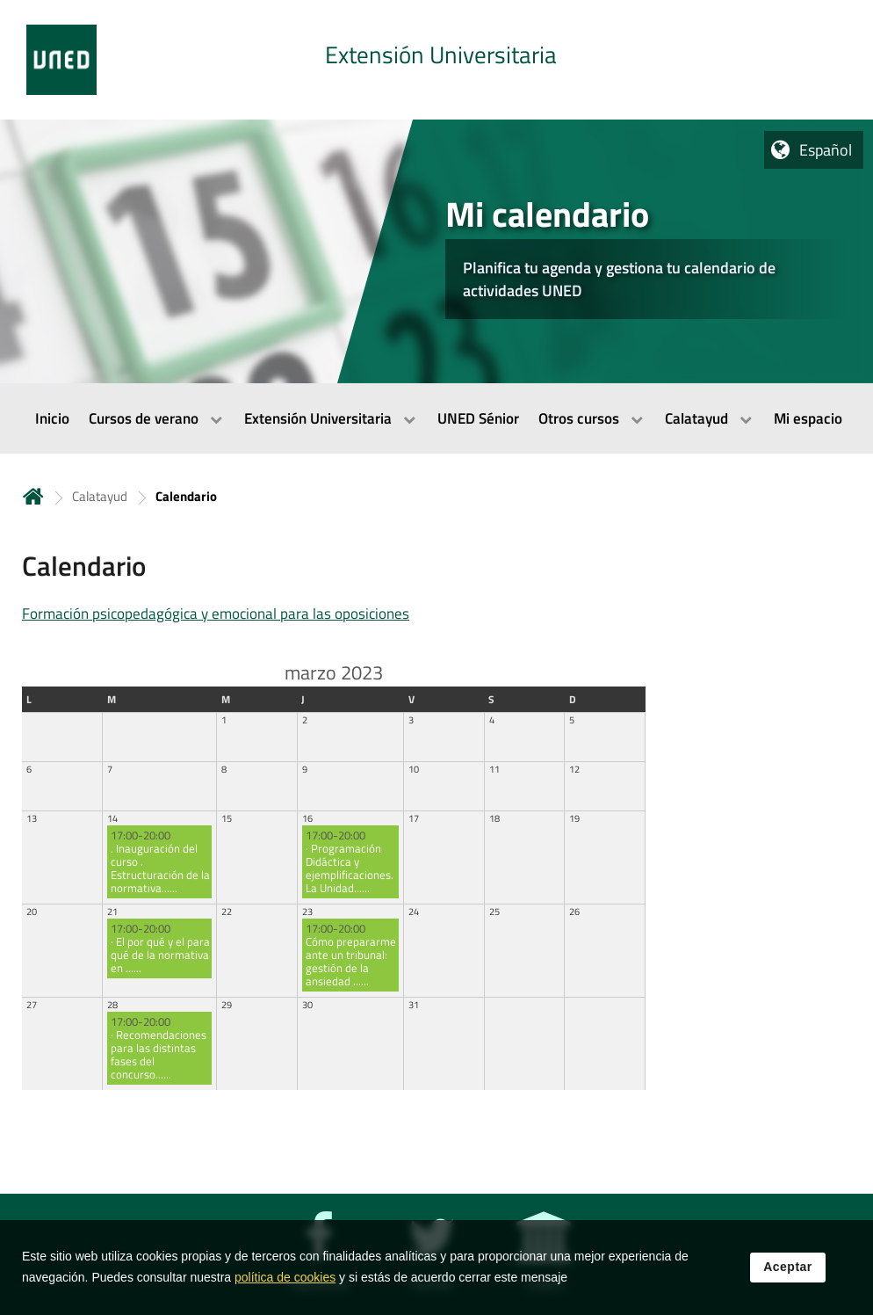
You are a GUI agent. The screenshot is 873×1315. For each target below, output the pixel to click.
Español (825, 150)
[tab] (436, 60)
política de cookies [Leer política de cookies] (284, 1287)
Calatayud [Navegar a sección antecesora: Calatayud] (99, 496)
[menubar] (436, 418)
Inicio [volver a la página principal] (33, 496)
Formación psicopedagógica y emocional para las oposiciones (215, 613)
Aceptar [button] (787, 1276)
